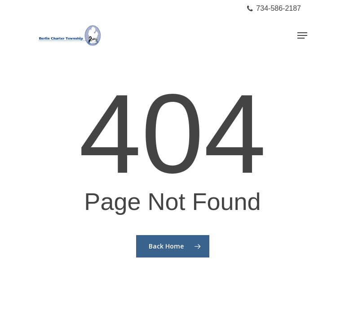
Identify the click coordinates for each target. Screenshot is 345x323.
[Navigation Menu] (302, 35)
